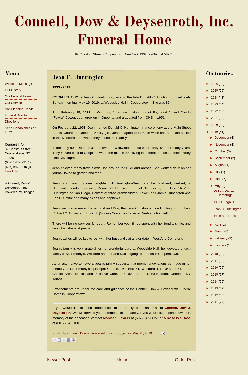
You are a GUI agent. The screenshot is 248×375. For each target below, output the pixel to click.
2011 (215, 302)
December (222, 137)
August (220, 165)
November (222, 144)
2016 (215, 267)
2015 (215, 274)
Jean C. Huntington (227, 209)
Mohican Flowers (116, 318)
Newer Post (58, 359)
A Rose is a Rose (177, 318)
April (218, 224)
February (221, 238)
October (221, 151)
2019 (215, 132)
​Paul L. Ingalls (224, 202)
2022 (215, 111)
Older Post (185, 359)
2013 (215, 288)
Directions (12, 121)
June (218, 179)
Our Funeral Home (18, 96)
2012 (215, 295)
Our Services (14, 103)
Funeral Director (16, 115)
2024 (215, 97)
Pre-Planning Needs (19, 109)
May (218, 186)
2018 (215, 254)
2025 (215, 90)
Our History (13, 90)
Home (122, 359)
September (223, 158)
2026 (215, 84)
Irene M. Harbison (226, 216)
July (218, 172)
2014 (215, 281)
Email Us (11, 171)
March (219, 231)
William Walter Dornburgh (224, 193)
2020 (215, 125)
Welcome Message (18, 84)
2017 (215, 261)
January (221, 245)
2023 (215, 104)
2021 (215, 118)
